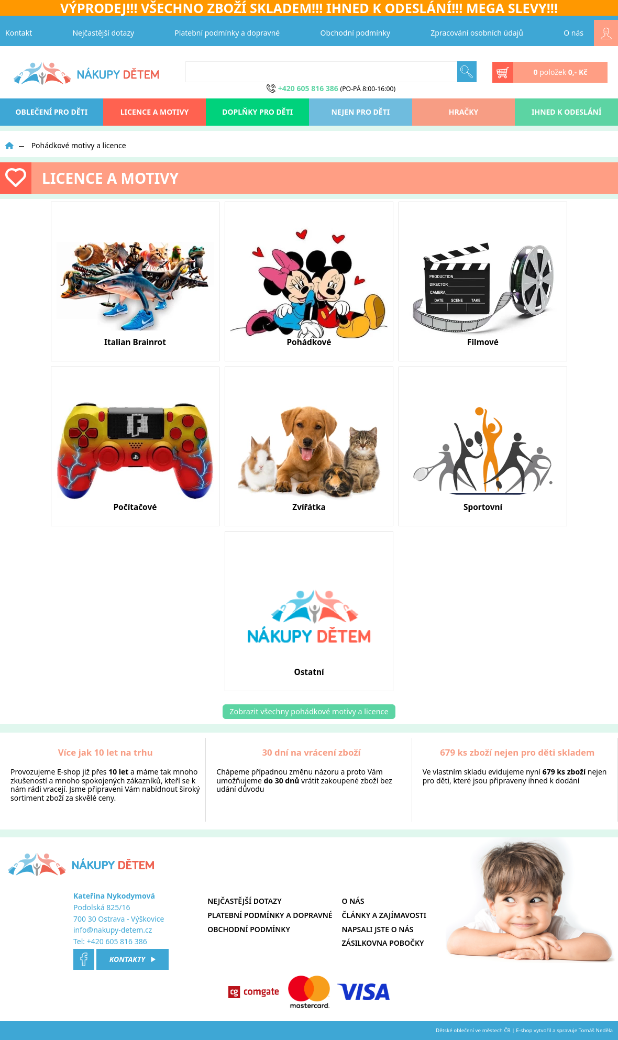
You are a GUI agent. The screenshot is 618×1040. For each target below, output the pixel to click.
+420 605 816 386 (117, 941)
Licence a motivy (154, 112)
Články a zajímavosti (384, 915)
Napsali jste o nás (378, 929)
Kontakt (18, 33)
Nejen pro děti (360, 112)
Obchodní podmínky (356, 33)
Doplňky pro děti (257, 112)
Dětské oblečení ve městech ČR (473, 1030)
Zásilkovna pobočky (383, 943)
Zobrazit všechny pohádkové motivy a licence (308, 711)
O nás (573, 33)
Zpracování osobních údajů (477, 33)
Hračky (463, 112)
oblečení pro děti (52, 112)
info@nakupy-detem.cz (112, 930)
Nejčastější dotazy (103, 33)
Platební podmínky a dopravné (227, 33)
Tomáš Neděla (596, 1030)
